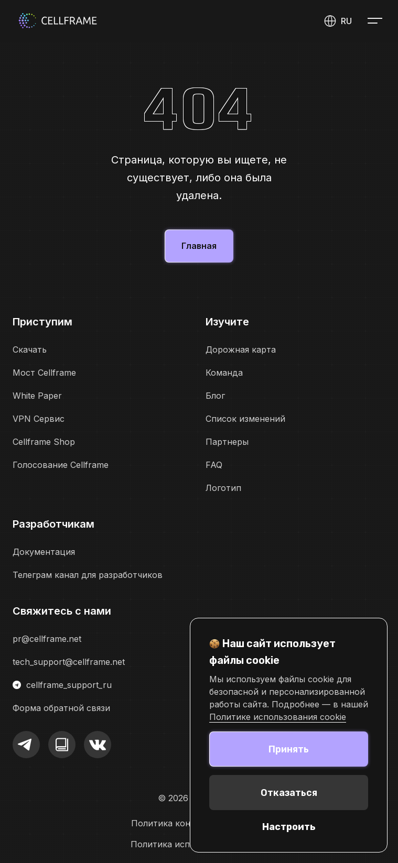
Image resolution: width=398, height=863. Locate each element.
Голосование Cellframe (61, 465)
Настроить (289, 827)
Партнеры (227, 441)
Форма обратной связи (61, 708)
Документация (44, 552)
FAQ (214, 465)
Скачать (30, 349)
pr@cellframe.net (47, 638)
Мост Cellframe (44, 372)
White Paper (37, 395)
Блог (215, 395)
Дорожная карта (241, 349)
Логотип (223, 488)
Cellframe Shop (44, 441)
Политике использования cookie (277, 717)
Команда (224, 372)
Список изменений (245, 418)
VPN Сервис (38, 418)
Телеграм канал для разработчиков (88, 575)
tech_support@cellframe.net (69, 662)
